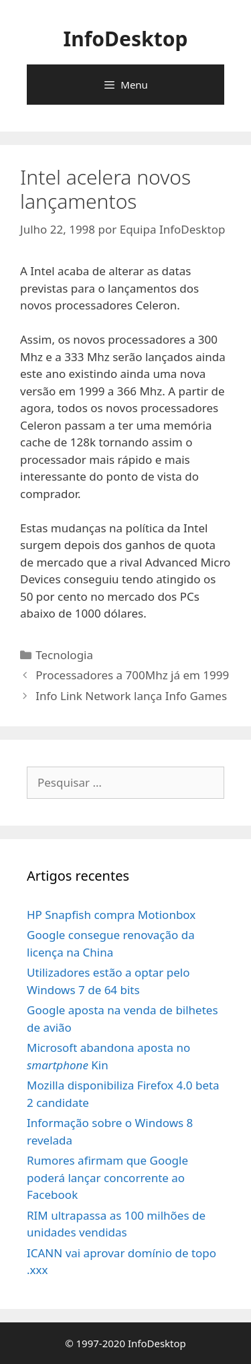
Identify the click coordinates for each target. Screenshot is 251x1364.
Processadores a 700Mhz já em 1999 (132, 675)
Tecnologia (64, 655)
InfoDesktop (126, 38)
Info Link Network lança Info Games (131, 695)
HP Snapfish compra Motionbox (111, 914)
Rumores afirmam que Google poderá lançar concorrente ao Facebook (107, 1177)
